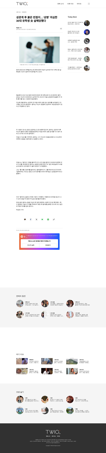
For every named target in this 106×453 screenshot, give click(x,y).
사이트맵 (69, 439)
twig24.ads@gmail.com (55, 442)
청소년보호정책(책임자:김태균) (61, 439)
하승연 (17, 27)
